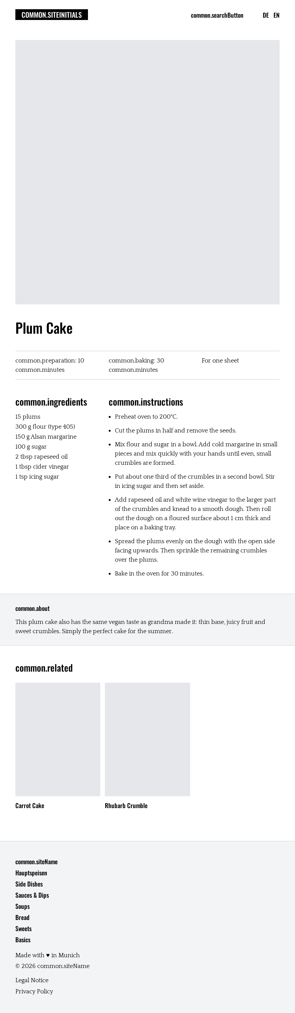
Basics (22, 939)
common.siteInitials (52, 15)
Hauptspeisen (31, 872)
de (266, 15)
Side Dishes (29, 883)
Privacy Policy (34, 991)
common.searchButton (217, 15)
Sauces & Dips (32, 895)
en (276, 15)
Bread (22, 917)
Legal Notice (31, 980)
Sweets (23, 928)
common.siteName (36, 861)
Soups (22, 906)
